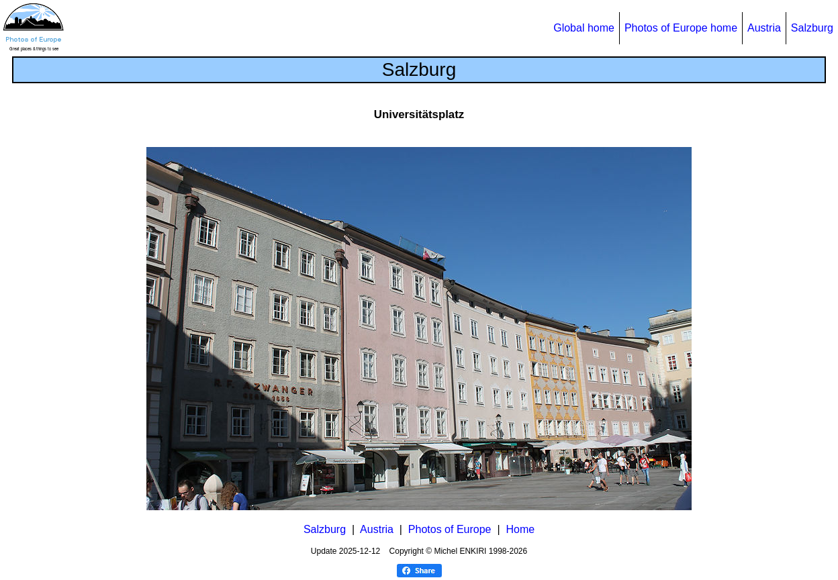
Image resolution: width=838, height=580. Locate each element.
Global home (583, 28)
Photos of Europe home (680, 28)
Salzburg (812, 28)
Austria (764, 28)
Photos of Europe (450, 529)
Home (520, 529)
